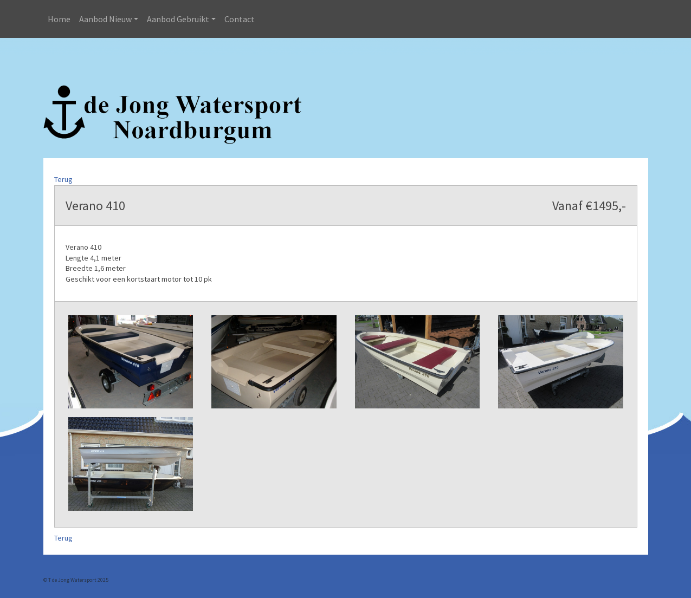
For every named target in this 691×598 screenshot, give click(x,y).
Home (59, 19)
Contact (239, 19)
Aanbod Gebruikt (178, 19)
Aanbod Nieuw (105, 19)
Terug (63, 179)
